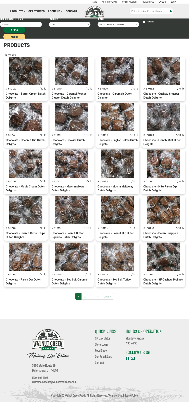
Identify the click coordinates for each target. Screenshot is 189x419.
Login (166, 1)
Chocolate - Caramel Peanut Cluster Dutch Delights (69, 100)
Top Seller (149, 22)
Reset (14, 36)
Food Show (101, 367)
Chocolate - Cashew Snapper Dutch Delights (161, 100)
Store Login (101, 361)
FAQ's (87, 1)
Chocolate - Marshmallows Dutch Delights (68, 203)
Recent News (140, 1)
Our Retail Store (122, 1)
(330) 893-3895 (40, 394)
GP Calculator (102, 355)
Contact (71, 11)
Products (17, 11)
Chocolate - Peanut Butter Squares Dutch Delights (68, 254)
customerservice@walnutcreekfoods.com (54, 399)
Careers (154, 1)
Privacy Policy (130, 412)
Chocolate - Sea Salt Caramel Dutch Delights (69, 306)
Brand (100, 19)
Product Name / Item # (11, 19)
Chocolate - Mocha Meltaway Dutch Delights (115, 203)
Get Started (36, 11)
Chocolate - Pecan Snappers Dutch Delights (160, 254)
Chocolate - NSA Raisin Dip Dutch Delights (160, 203)
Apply (170, 11)
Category (53, 19)
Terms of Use (115, 412)
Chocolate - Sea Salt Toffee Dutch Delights (114, 306)
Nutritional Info (102, 1)
